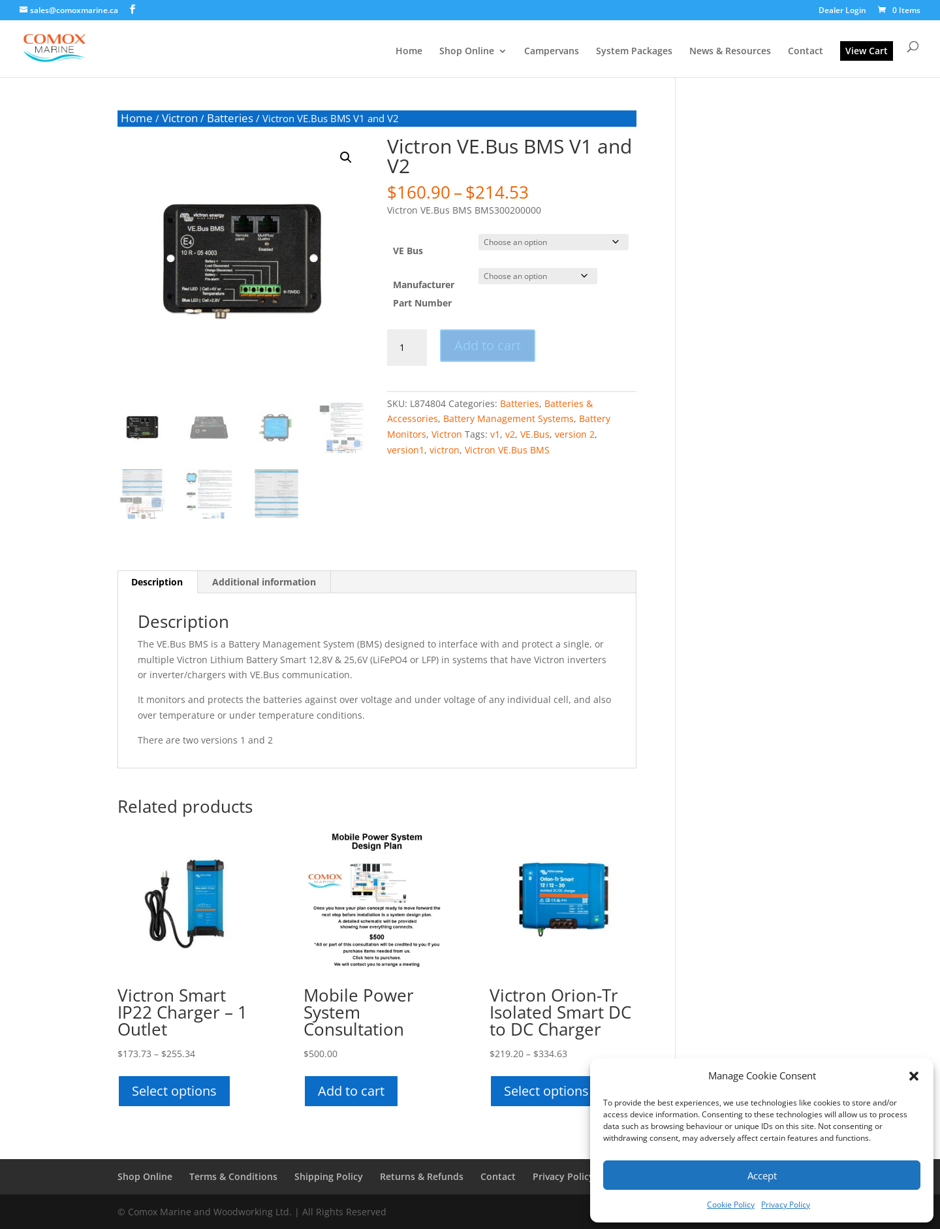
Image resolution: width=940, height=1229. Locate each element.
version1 (405, 450)
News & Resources (730, 51)
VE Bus (408, 250)
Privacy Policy (785, 1204)
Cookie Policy (731, 1204)
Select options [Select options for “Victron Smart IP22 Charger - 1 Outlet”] (174, 1091)
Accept (762, 1175)
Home (409, 51)
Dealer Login (842, 11)
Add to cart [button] (351, 1091)
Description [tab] (157, 582)
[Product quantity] (406, 347)
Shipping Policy (328, 1176)
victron (445, 450)
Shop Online (466, 51)
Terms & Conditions (233, 1176)
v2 (510, 434)
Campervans (551, 51)
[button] (913, 1076)
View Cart (866, 50)
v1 (495, 434)
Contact (805, 51)
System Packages (634, 51)
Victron (180, 117)
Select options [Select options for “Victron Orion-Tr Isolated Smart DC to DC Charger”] (546, 1091)
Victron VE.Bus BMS (507, 450)
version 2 (575, 434)
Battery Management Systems (508, 418)
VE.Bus (535, 434)
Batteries (230, 117)
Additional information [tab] (264, 582)
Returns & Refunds (421, 1176)
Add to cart (487, 345)
